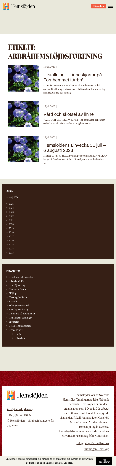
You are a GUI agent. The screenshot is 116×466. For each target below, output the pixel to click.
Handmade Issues (17, 289)
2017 (11, 236)
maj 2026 (13, 197)
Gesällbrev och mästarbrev (22, 277)
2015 (11, 244)
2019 (11, 228)
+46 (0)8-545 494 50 (19, 415)
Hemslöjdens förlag (18, 309)
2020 (11, 224)
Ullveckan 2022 (16, 281)
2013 (11, 252)
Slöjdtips (13, 293)
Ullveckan (20, 338)
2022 (11, 216)
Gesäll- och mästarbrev (20, 326)
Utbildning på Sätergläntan (22, 313)
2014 (11, 248)
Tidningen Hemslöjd (19, 305)
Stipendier (14, 321)
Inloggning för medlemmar (92, 443)
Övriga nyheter (16, 330)
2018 (11, 232)
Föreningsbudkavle (18, 297)
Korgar (18, 334)
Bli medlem (99, 7)
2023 (11, 212)
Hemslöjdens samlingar (20, 317)
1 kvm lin (13, 301)
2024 (11, 208)
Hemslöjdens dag (17, 285)
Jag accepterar (104, 461)
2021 (11, 220)
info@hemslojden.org (20, 409)
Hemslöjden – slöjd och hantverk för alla (19, 7)
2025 (11, 204)
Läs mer (68, 462)
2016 (11, 240)
